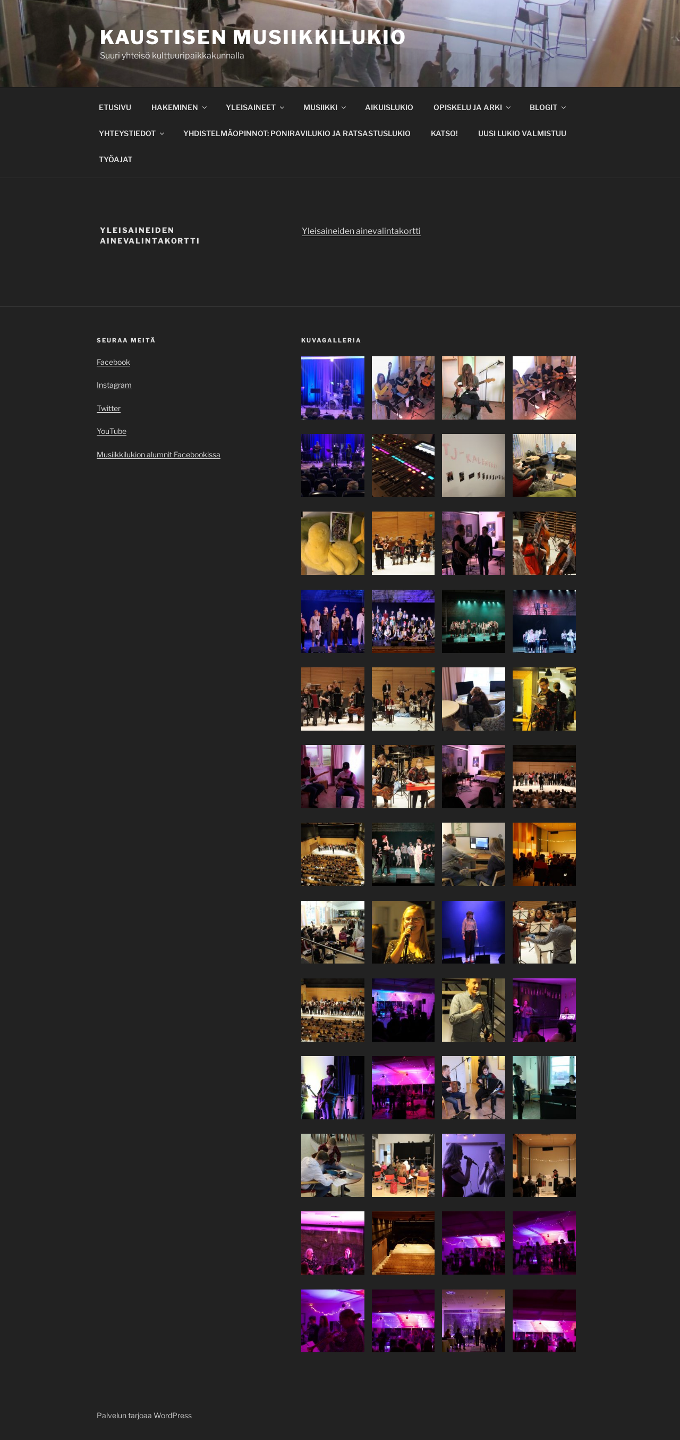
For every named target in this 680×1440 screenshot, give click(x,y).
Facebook (113, 361)
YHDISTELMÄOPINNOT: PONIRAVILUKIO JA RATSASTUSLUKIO (297, 133)
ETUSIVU (115, 107)
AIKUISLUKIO (389, 107)
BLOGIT (548, 107)
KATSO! (444, 133)
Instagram (114, 384)
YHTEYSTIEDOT (132, 133)
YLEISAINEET (256, 107)
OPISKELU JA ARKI (473, 107)
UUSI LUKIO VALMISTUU (522, 133)
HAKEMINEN (179, 107)
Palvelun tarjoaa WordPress (144, 1415)
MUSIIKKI (325, 107)
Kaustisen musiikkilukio (253, 37)
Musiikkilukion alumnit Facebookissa (158, 454)
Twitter (109, 408)
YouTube (111, 431)
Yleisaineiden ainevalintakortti (361, 231)
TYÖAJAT (115, 159)
